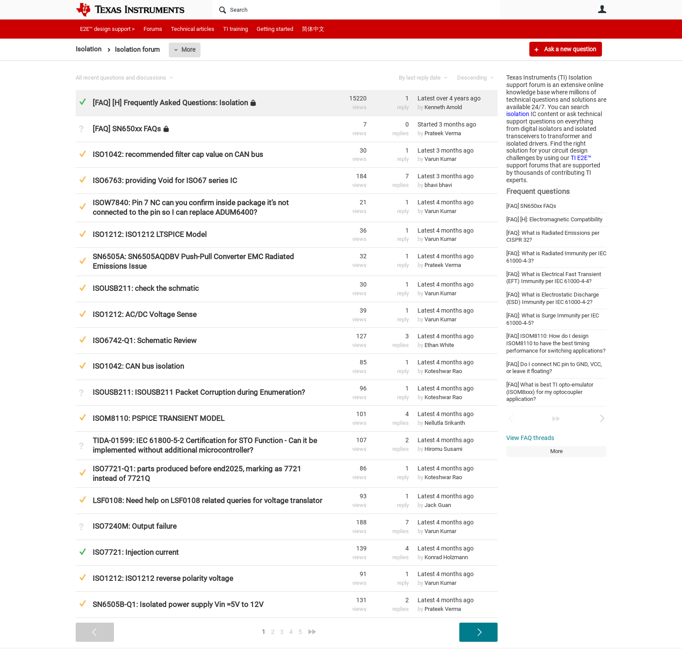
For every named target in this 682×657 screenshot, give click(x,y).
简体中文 (313, 29)
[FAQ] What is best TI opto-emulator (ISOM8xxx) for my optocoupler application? (549, 391)
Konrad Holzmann (446, 557)
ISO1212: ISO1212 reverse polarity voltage (163, 578)
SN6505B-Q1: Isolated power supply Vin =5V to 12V (178, 604)
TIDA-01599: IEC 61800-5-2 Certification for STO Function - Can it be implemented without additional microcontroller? (205, 445)
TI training (235, 29)
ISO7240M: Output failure (135, 526)
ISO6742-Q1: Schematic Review (145, 340)
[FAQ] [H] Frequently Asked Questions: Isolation (170, 102)
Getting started (275, 29)
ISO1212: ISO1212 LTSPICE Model (150, 234)
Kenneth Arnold (443, 107)
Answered (82, 101)
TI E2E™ (581, 157)
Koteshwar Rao (443, 371)
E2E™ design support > (107, 29)
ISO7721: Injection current (136, 552)
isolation (517, 113)
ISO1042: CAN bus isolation (138, 366)
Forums (153, 29)
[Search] (356, 9)
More (188, 49)
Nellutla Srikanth (445, 423)
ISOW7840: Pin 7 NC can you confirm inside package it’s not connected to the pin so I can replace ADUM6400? (191, 207)
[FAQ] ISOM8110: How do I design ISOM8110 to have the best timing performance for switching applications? (555, 343)
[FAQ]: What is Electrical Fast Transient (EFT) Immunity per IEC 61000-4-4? (553, 278)
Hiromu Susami (443, 449)
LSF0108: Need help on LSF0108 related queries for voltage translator (207, 500)
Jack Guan (438, 505)
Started (447, 124)
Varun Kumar (440, 159)
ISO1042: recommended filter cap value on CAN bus (178, 154)
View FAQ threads (530, 437)
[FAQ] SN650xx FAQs (531, 206)
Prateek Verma (443, 133)
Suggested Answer (82, 153)
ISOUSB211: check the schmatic (146, 288)
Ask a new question (569, 49)
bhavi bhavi (438, 185)
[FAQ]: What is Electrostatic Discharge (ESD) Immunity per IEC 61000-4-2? (552, 298)
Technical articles (192, 29)
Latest (449, 98)
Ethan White (439, 345)
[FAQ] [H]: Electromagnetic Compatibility (554, 219)
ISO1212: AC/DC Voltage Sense (145, 314)
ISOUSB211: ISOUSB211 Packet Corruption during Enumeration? (199, 392)
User (602, 9)
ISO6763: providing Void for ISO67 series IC (165, 180)
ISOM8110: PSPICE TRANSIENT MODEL (158, 418)
